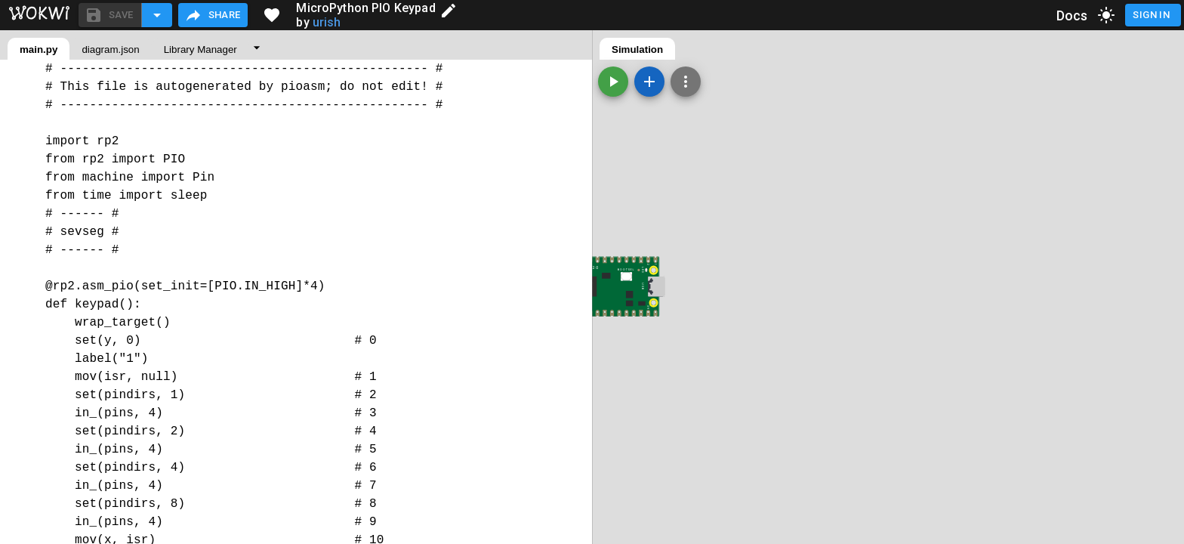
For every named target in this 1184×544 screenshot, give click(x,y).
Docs (1072, 15)
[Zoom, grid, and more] (686, 81)
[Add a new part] (649, 81)
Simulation (637, 49)
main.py (38, 49)
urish (327, 22)
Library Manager (200, 49)
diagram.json (110, 49)
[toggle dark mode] (1106, 15)
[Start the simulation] (613, 81)
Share (212, 15)
